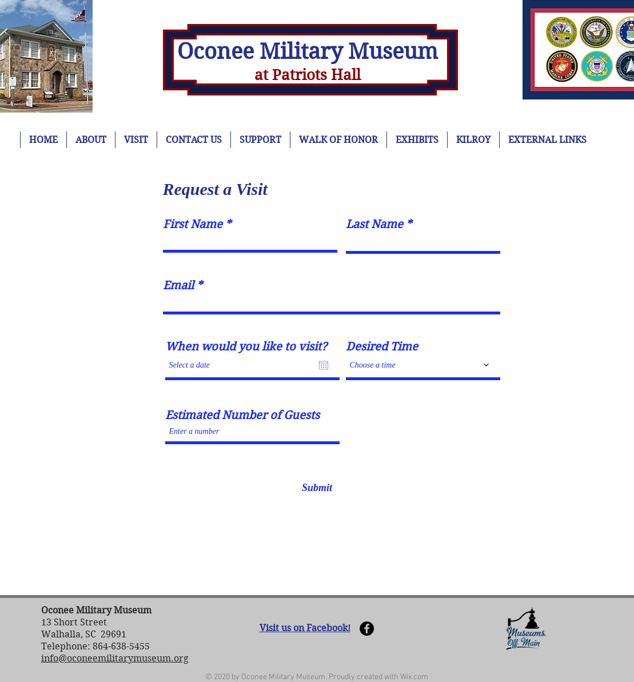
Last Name (374, 224)
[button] (526, 628)
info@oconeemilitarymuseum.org (115, 658)
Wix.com (414, 677)
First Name (192, 224)
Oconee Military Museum (307, 51)
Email (178, 286)
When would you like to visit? (246, 347)
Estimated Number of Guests (242, 415)
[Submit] (317, 487)
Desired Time (382, 347)
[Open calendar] (323, 365)
